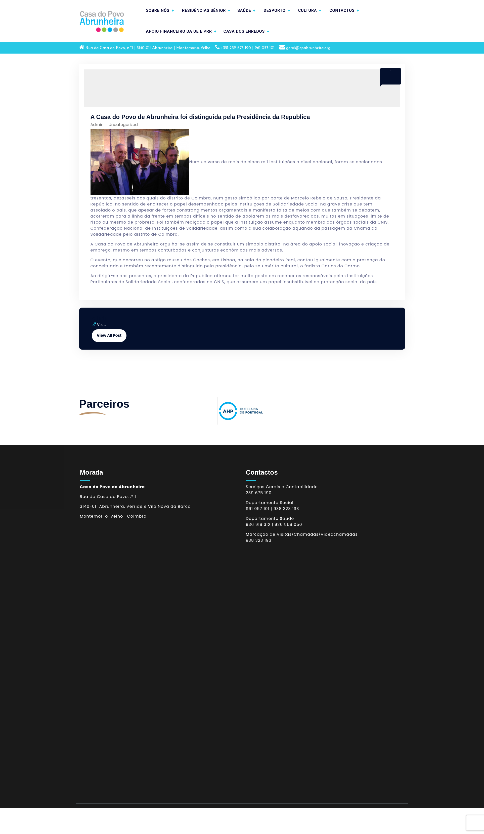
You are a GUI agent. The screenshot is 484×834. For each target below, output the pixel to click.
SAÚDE (244, 10)
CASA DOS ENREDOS (244, 31)
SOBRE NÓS (157, 10)
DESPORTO (274, 10)
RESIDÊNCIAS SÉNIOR (204, 10)
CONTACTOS (342, 10)
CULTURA (307, 10)
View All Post (109, 335)
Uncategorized (123, 125)
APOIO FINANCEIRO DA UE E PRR (179, 31)
